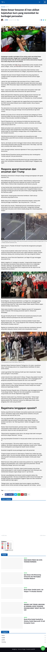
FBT (34, 649)
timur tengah (17, 490)
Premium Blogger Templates (24, 649)
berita (7, 6)
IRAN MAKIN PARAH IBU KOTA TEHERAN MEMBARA (33, 561)
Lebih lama (42, 535)
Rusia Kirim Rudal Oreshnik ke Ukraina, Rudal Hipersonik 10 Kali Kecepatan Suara (34, 621)
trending (24, 642)
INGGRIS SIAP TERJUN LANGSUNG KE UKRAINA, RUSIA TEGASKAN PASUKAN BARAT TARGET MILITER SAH (34, 607)
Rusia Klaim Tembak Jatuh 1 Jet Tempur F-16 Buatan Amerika (33, 590)
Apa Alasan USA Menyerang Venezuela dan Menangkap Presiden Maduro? (32, 576)
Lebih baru (4, 535)
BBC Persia (18, 64)
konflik (8, 490)
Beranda (3, 6)
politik (12, 490)
